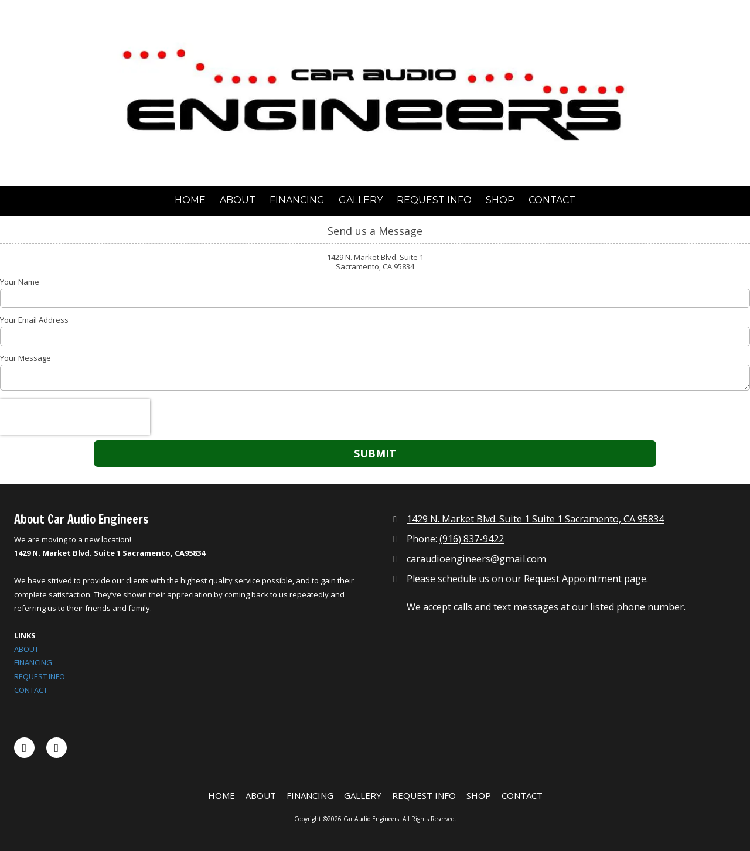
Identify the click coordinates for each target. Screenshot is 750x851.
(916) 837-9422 (471, 538)
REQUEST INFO (39, 676)
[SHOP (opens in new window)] (500, 201)
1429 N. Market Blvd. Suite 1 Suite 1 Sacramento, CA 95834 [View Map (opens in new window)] (535, 518)
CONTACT (30, 690)
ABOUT (26, 649)
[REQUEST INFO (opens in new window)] (434, 201)
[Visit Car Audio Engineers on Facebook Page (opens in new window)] (24, 747)
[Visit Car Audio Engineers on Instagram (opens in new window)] (56, 747)
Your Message (25, 358)
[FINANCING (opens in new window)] (297, 201)
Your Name (19, 281)
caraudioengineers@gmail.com (476, 558)
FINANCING (33, 662)
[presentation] (75, 417)
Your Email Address (34, 319)
